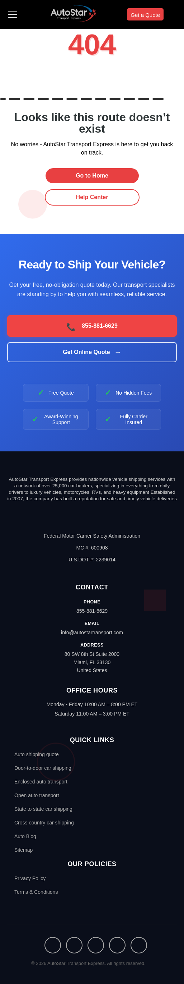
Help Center (92, 197)
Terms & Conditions (36, 892)
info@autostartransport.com (92, 632)
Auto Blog (25, 836)
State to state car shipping (43, 809)
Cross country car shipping (44, 823)
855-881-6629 (92, 611)
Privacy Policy (30, 878)
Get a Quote (145, 15)
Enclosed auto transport (40, 782)
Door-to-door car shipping (42, 768)
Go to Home (92, 176)
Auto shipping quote (36, 754)
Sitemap (23, 850)
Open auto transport (36, 795)
